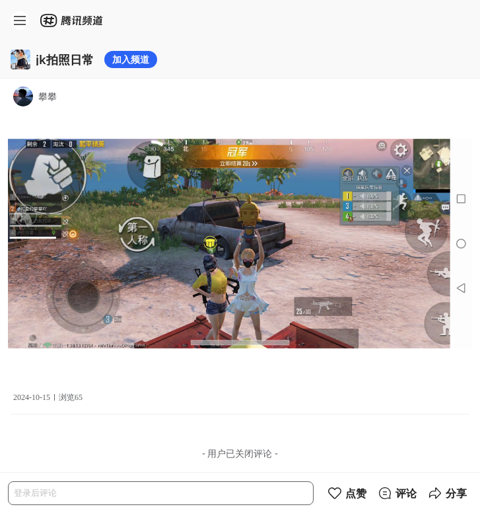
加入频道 (130, 59)
